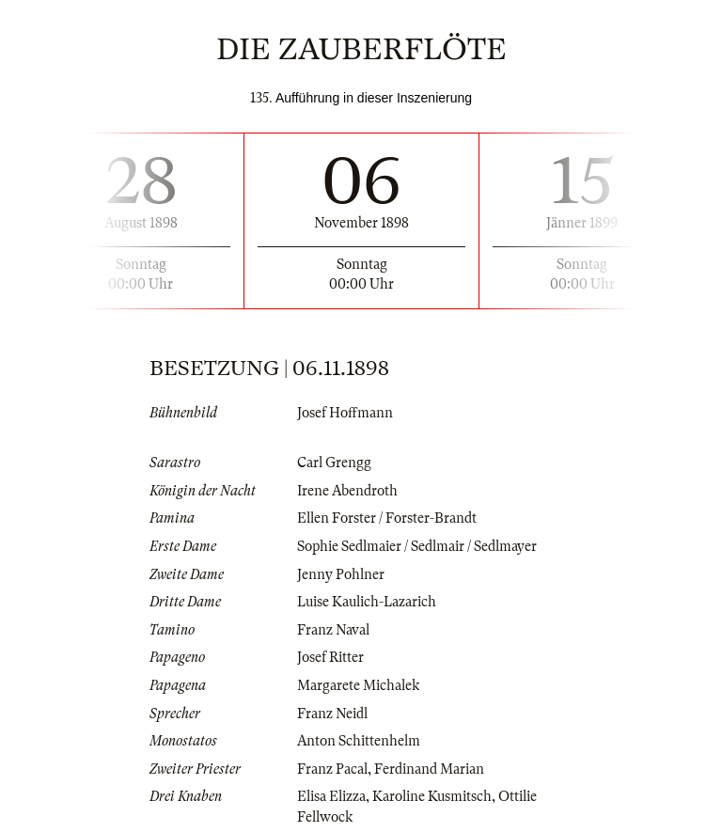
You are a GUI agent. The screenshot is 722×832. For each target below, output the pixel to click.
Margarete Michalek (358, 685)
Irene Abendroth (347, 490)
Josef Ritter (330, 657)
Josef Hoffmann (345, 412)
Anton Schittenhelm (358, 740)
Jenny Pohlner (341, 574)
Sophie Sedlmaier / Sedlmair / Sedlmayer (417, 546)
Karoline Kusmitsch (432, 796)
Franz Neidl (332, 713)
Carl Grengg (334, 462)
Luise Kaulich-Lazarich (366, 601)
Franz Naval (333, 629)
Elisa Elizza (331, 796)
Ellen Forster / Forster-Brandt (387, 518)
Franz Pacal (332, 769)
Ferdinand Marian (429, 769)
